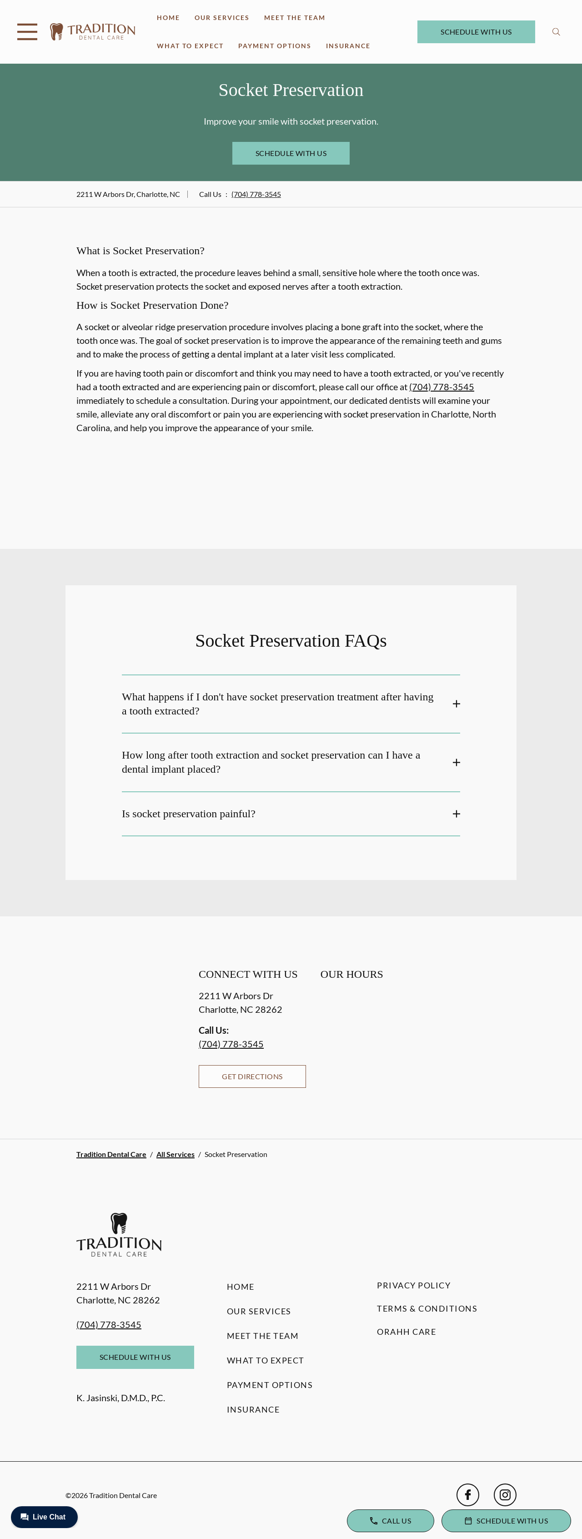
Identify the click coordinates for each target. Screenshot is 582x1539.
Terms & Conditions (427, 1308)
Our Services (222, 17)
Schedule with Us (476, 31)
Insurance (348, 46)
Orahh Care (406, 1332)
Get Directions (252, 1076)
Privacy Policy (414, 1285)
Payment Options (274, 46)
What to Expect (190, 46)
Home (168, 17)
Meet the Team (295, 17)
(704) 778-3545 (256, 194)
